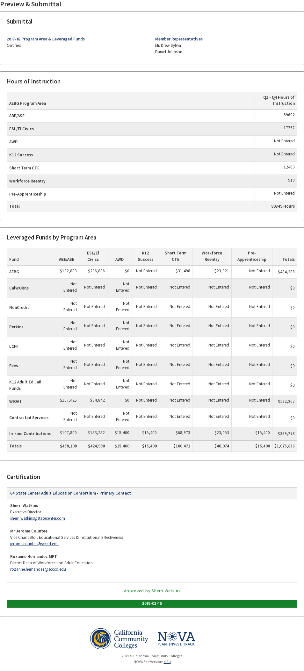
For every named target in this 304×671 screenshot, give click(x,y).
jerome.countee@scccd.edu (34, 543)
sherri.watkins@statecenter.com (37, 518)
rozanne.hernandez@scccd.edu (38, 569)
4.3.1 (167, 662)
